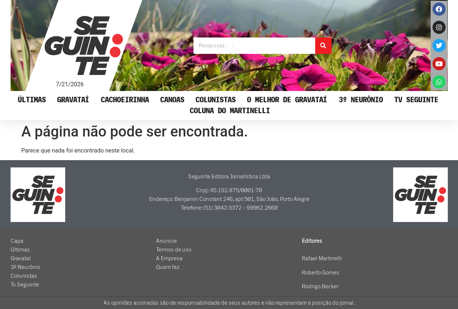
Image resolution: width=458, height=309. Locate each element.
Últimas (32, 100)
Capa (17, 241)
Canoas (172, 100)
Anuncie (166, 241)
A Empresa (169, 258)
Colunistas (216, 100)
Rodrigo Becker (320, 286)
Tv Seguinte (416, 100)
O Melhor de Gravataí (287, 100)
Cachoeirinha (125, 100)
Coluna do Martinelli (230, 111)
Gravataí (73, 100)
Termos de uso (173, 249)
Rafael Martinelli (322, 258)
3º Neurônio (361, 100)
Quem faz (168, 267)
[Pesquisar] (323, 45)
